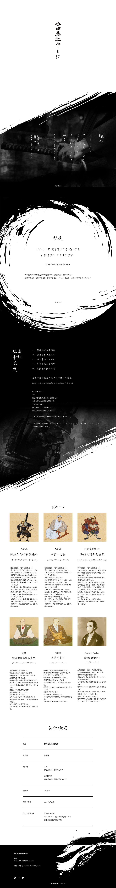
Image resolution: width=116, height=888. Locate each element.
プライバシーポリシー (33, 866)
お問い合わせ (18, 866)
